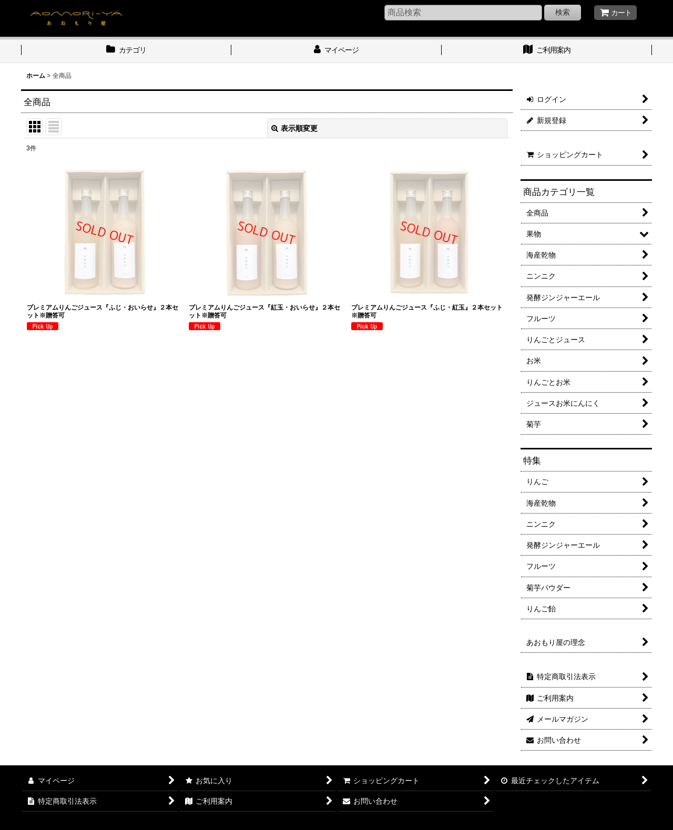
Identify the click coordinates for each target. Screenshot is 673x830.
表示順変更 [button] (294, 128)
